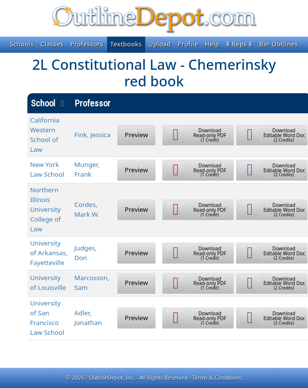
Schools (22, 44)
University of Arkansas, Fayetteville (49, 253)
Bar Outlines (278, 44)
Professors (87, 44)
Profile (188, 44)
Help (212, 44)
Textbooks (126, 44)
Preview (136, 134)
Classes (52, 44)
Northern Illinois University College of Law (45, 209)
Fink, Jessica (92, 134)
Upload (160, 44)
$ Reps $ (239, 44)
